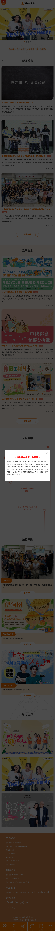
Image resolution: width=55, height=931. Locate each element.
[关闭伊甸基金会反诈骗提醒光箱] (47, 453)
